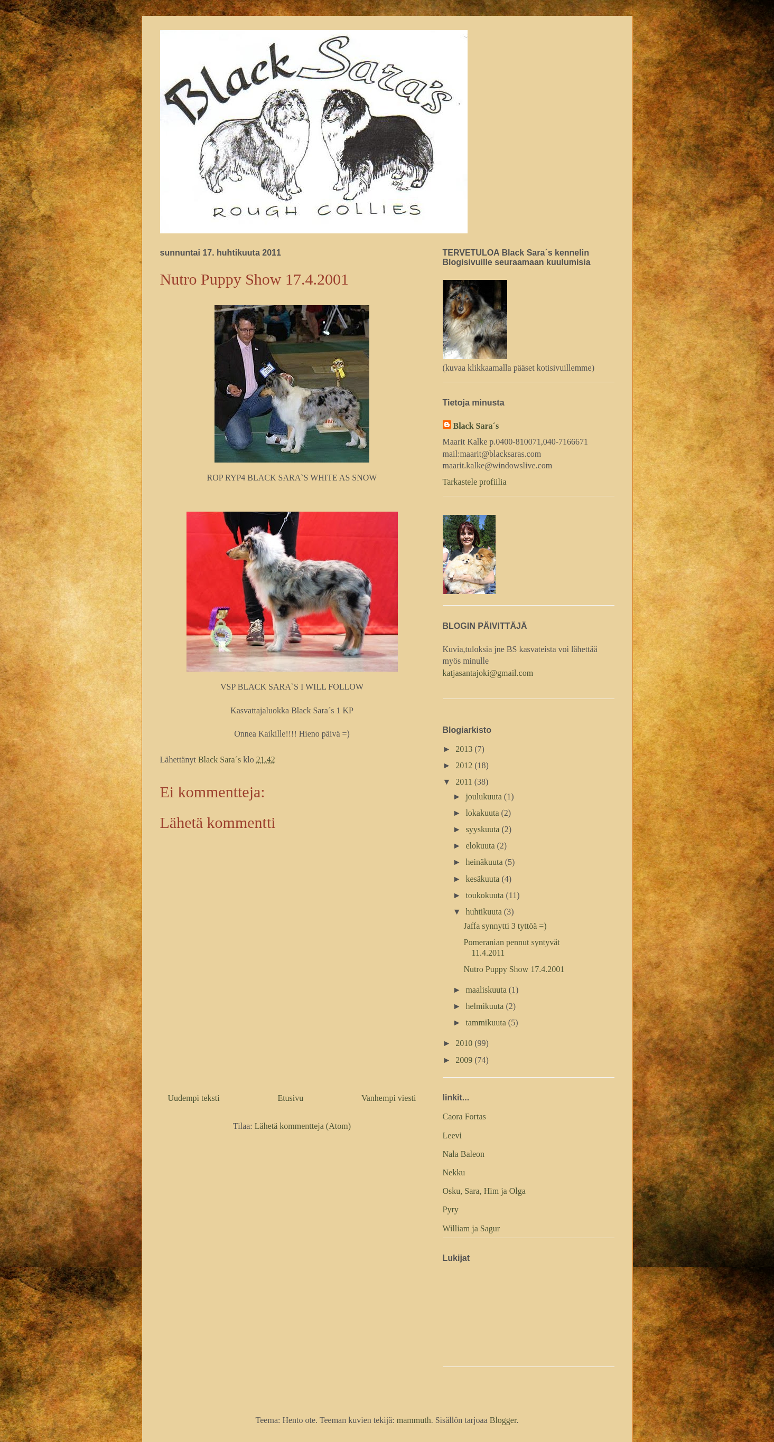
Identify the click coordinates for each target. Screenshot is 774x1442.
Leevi (452, 1135)
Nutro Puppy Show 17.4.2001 (513, 969)
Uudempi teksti (194, 1098)
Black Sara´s (476, 425)
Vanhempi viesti (388, 1098)
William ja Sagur (471, 1228)
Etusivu (290, 1098)
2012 (464, 765)
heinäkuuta (485, 861)
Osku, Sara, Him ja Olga (484, 1190)
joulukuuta (484, 796)
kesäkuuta (483, 878)
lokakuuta (483, 812)
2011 (464, 781)
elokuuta (481, 845)
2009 (464, 1059)
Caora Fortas (464, 1116)
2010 (464, 1043)
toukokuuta (485, 895)
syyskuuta (483, 829)
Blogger (503, 1420)
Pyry (451, 1209)
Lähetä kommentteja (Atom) (303, 1125)
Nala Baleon (464, 1153)
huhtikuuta (484, 911)
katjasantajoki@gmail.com (488, 672)
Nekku (454, 1172)
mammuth (414, 1420)
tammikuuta (486, 1022)
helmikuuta (485, 1006)
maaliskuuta (486, 989)
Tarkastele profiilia (475, 481)
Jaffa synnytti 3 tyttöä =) (504, 925)
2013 (464, 748)
